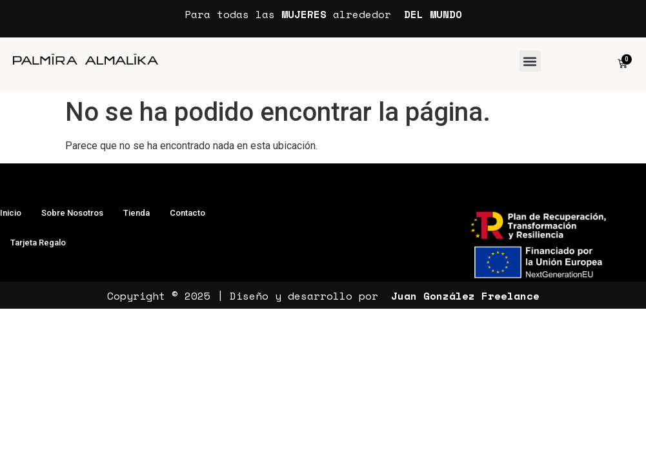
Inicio (10, 213)
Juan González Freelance (465, 296)
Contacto (187, 213)
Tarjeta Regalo (38, 242)
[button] (530, 61)
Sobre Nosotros (72, 213)
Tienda (136, 213)
